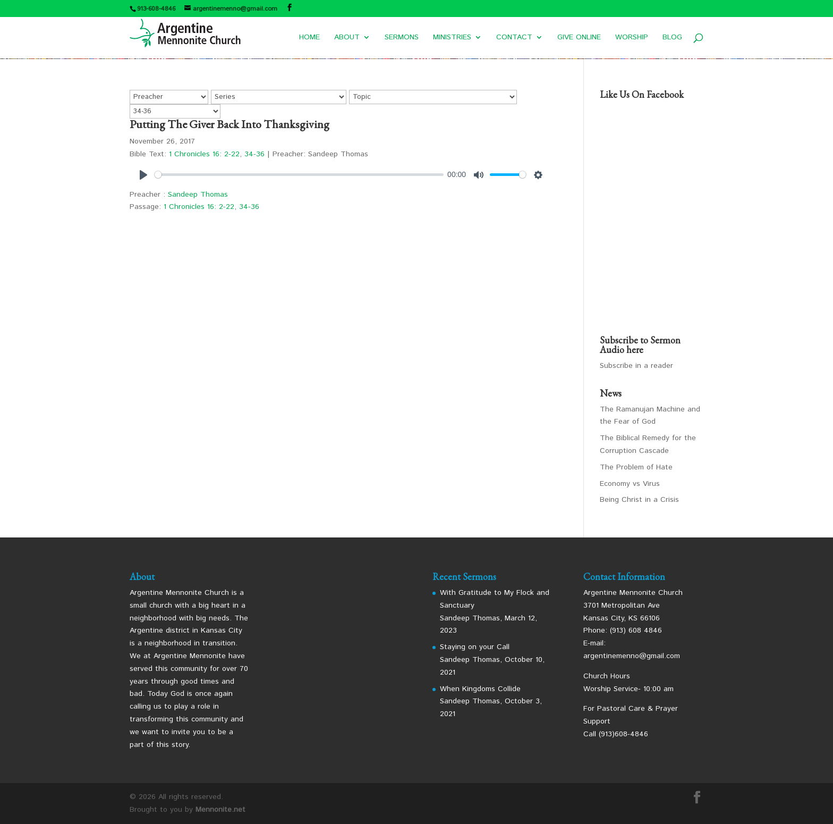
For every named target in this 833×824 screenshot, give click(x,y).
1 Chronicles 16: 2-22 (204, 154)
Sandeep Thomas (198, 194)
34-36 (254, 154)
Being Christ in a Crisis (639, 499)
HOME (309, 38)
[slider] (299, 175)
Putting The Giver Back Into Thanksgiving (229, 124)
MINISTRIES (452, 38)
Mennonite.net (220, 809)
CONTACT (514, 38)
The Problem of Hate (636, 467)
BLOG (672, 38)
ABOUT (347, 38)
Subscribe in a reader (636, 365)
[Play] (143, 174)
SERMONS (402, 38)
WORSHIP (631, 38)
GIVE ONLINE (579, 38)
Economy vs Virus (630, 483)
